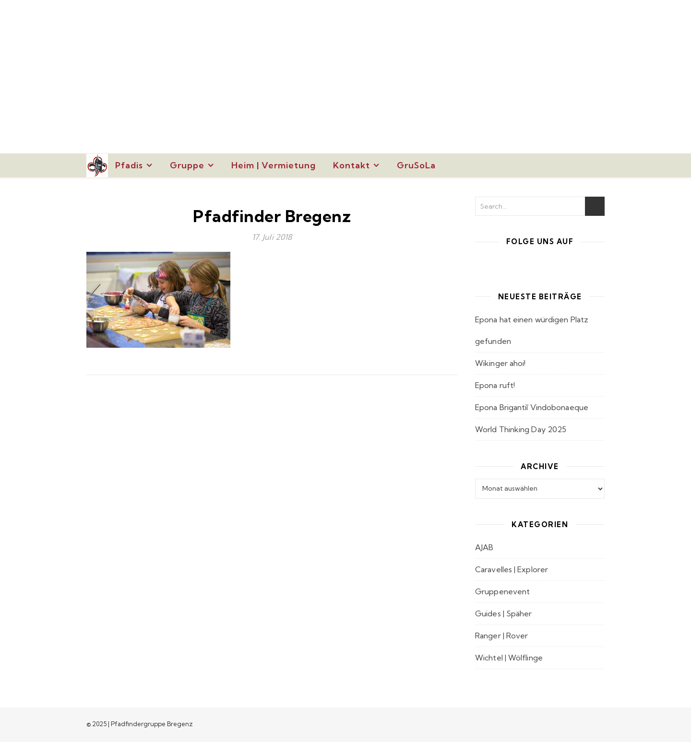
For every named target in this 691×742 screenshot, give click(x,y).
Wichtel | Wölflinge (509, 657)
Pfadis (129, 165)
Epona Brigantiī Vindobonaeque (531, 407)
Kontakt (351, 165)
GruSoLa (416, 165)
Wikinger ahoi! (500, 363)
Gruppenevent (502, 591)
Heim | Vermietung (273, 165)
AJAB (484, 547)
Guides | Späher (503, 613)
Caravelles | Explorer (511, 569)
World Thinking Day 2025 (520, 429)
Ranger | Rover (501, 635)
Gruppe (187, 165)
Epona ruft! (495, 385)
